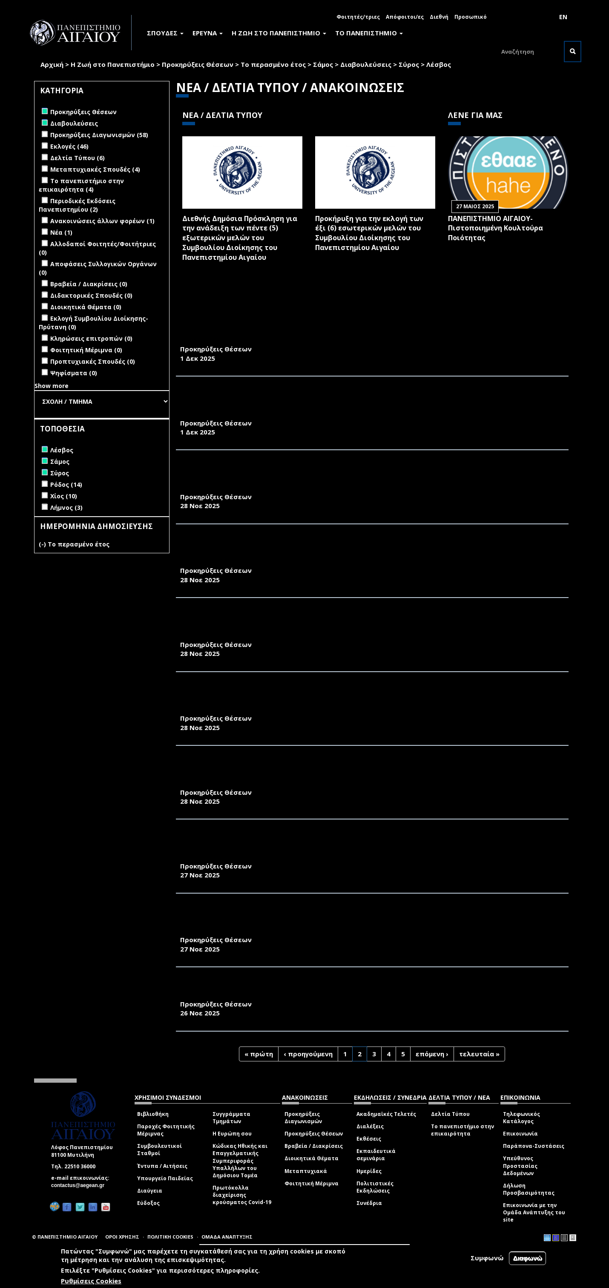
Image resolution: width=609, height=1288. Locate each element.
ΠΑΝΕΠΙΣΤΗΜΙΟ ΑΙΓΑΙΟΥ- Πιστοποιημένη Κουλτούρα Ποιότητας (495, 228)
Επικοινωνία (520, 1133)
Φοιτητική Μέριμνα (311, 1183)
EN (563, 17)
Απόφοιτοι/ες (405, 16)
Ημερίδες (369, 1171)
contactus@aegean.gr (80, 1185)
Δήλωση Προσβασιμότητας (528, 1189)
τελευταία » (479, 1053)
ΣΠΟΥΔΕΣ (165, 33)
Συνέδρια (369, 1203)
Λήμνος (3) (66, 507)
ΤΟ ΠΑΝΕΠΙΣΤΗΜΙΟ (369, 33)
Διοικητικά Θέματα (311, 1158)
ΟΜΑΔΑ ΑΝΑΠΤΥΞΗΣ (227, 1236)
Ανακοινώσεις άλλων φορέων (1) (102, 221)
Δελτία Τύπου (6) (77, 158)
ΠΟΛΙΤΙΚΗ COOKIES (170, 1236)
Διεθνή (439, 16)
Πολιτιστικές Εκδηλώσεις (375, 1187)
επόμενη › (432, 1053)
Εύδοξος (148, 1203)
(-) (43, 544)
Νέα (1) (61, 232)
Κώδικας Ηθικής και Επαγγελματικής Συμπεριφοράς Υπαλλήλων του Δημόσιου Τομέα (240, 1160)
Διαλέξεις (370, 1126)
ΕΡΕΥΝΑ (207, 33)
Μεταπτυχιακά (305, 1171)
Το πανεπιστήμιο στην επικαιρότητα (462, 1130)
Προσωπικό (470, 16)
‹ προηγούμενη (308, 1053)
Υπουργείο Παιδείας (165, 1178)
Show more (51, 386)
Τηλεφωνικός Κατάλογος (521, 1117)
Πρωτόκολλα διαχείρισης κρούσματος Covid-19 (242, 1195)
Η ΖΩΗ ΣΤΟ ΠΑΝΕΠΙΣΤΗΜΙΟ (279, 33)
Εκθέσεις (368, 1138)
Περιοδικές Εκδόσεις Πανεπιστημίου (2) (77, 205)
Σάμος (323, 64)
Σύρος (409, 64)
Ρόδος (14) (66, 484)
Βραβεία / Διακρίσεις (313, 1146)
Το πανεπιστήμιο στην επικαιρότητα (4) (81, 185)
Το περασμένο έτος (273, 64)
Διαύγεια (149, 1190)
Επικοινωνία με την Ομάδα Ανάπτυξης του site (534, 1212)
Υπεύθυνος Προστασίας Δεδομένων (520, 1165)
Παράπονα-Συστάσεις (533, 1146)
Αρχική (51, 64)
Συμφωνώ (487, 1258)
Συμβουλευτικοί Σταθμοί (159, 1149)
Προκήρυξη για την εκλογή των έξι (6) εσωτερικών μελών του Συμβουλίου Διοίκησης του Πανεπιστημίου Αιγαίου (369, 233)
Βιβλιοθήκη (153, 1114)
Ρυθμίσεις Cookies (91, 1280)
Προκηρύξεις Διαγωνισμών (303, 1117)
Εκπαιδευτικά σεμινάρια (376, 1154)
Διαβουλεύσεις (365, 64)
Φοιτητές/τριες (358, 16)
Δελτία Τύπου (450, 1114)
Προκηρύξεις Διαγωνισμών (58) (99, 135)
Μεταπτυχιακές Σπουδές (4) (95, 169)
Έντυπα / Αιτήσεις (162, 1166)
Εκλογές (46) (69, 146)
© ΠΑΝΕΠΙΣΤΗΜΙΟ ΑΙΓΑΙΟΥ (65, 1236)
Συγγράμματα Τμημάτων (231, 1117)
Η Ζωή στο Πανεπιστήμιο (113, 64)
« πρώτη (258, 1053)
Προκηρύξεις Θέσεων (197, 64)
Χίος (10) (63, 496)
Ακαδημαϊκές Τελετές (386, 1114)
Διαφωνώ (527, 1258)
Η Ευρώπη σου (232, 1133)
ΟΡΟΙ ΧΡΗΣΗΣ (122, 1236)
